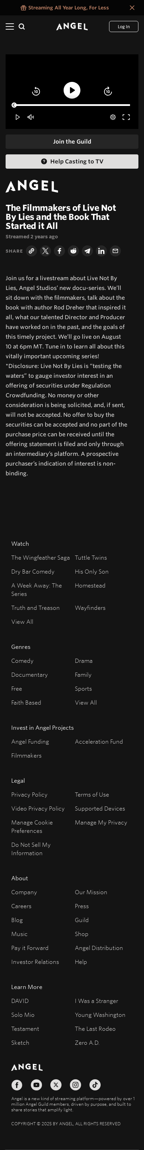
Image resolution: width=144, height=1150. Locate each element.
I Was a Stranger (96, 1000)
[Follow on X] (56, 1084)
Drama (84, 660)
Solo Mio (23, 1014)
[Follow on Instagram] (75, 1084)
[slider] (72, 105)
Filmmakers (26, 755)
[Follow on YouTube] (36, 1084)
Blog (17, 919)
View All (22, 621)
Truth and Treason (35, 607)
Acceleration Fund (99, 741)
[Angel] (72, 26)
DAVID (20, 1000)
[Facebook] (59, 250)
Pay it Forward (30, 947)
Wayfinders (90, 607)
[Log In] (123, 26)
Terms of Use (92, 794)
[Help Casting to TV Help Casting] (72, 161)
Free (16, 688)
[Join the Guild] (72, 142)
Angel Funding (30, 741)
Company (24, 892)
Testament (25, 1028)
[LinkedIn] (101, 250)
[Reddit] (73, 250)
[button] (36, 92)
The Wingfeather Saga (40, 557)
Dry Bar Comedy (33, 571)
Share (14, 251)
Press (82, 906)
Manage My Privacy (101, 822)
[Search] (21, 26)
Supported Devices (100, 808)
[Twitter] (45, 250)
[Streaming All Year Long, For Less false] (64, 7)
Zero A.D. (87, 1042)
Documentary (29, 674)
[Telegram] (87, 250)
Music (19, 933)
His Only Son (92, 571)
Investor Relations (35, 961)
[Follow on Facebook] (16, 1084)
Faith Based (26, 702)
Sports (83, 688)
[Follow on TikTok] (95, 1084)
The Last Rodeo (95, 1028)
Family (83, 674)
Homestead (90, 585)
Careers (21, 906)
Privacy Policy (29, 794)
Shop (81, 933)
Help (81, 961)
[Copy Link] (31, 250)
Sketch (20, 1042)
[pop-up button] (113, 117)
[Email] (115, 250)
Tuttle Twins (91, 557)
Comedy (22, 660)
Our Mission (91, 892)
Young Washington (100, 1014)
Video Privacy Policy (38, 808)
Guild (82, 919)
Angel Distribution (99, 947)
